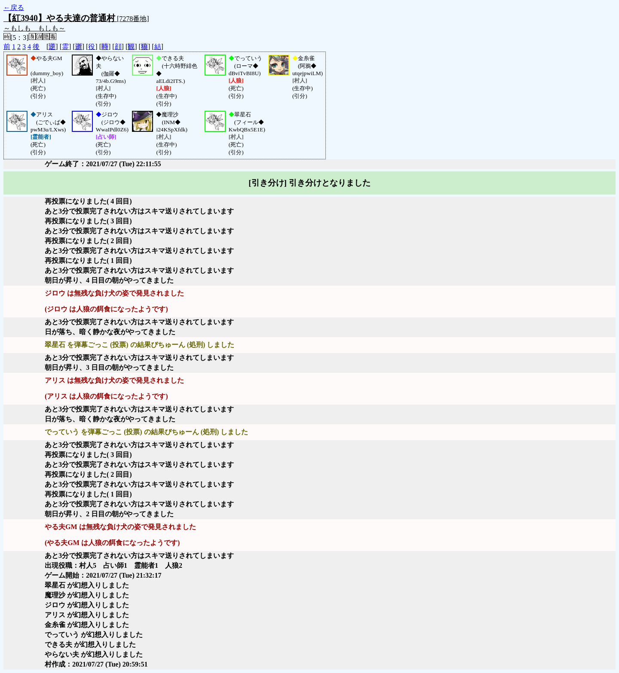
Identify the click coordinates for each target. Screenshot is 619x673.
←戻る (13, 7)
